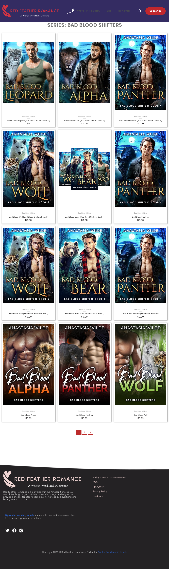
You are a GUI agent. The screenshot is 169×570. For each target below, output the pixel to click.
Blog (107, 11)
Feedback (98, 497)
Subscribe (156, 11)
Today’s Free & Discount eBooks (109, 478)
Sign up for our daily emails (19, 516)
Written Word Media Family (112, 553)
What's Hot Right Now (80, 11)
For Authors (123, 11)
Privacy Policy (100, 492)
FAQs (95, 483)
